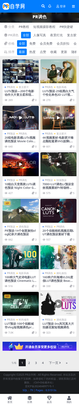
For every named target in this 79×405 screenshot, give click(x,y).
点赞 (43, 52)
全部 (26, 35)
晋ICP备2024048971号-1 (39, 386)
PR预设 (11, 133)
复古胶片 (24, 87)
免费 (32, 43)
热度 (32, 52)
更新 (64, 52)
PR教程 (24, 27)
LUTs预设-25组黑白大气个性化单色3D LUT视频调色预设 (58, 94)
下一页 (55, 363)
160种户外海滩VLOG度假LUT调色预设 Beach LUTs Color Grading (58, 280)
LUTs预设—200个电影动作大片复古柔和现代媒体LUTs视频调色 (19, 94)
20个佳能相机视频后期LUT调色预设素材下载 (58, 232)
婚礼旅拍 (61, 273)
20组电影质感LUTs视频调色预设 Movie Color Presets (20, 141)
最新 (22, 52)
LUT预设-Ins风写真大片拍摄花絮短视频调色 (58, 325)
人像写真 (39, 35)
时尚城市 (24, 319)
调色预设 (24, 226)
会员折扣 (63, 43)
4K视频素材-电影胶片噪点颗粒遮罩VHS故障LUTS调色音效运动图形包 (58, 141)
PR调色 (11, 87)
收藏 (53, 52)
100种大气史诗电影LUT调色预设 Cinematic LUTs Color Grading (20, 280)
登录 (61, 6)
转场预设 (61, 180)
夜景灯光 (56, 35)
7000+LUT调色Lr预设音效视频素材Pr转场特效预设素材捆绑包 (58, 187)
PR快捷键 (66, 27)
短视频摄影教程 (44, 27)
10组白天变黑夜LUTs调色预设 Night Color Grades (20, 187)
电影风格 (61, 87)
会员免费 (46, 43)
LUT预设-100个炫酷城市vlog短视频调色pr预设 (20, 327)
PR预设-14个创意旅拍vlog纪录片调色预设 (20, 232)
